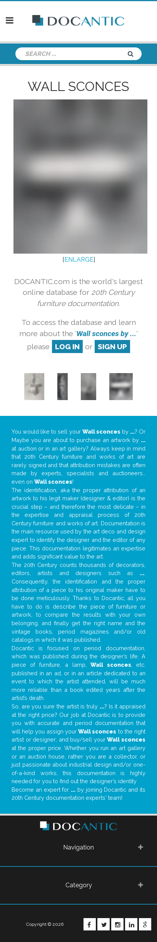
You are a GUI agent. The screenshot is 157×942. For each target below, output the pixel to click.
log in (67, 346)
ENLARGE (79, 259)
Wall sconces (78, 86)
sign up (112, 346)
